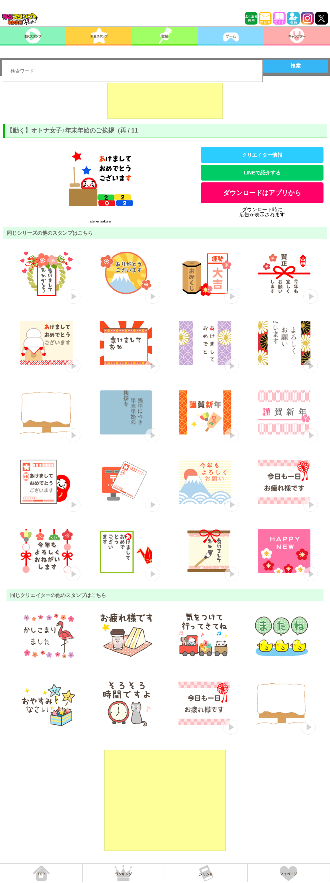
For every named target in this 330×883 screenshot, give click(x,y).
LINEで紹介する (262, 173)
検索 (296, 66)
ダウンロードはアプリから (262, 192)
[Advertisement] (165, 101)
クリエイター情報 (262, 155)
